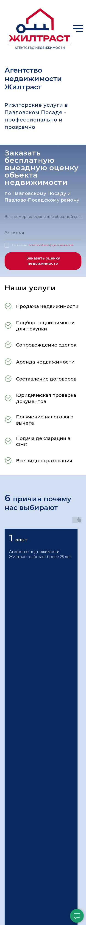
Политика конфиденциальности (40, 869)
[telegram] (16, 642)
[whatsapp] (25, 642)
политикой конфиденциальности (51, 245)
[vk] (34, 642)
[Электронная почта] (8, 642)
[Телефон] (9, 919)
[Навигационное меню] (78, 28)
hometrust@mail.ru (27, 699)
